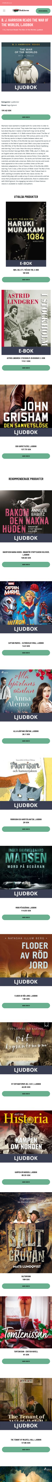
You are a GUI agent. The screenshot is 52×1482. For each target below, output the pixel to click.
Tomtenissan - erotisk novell (26, 1351)
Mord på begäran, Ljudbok (26, 907)
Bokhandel (43, 11)
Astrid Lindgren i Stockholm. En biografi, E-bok (26, 358)
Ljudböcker (15, 102)
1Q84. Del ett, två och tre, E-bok (26, 270)
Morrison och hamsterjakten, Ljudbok (26, 819)
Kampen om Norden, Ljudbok (26, 1172)
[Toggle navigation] (4, 10)
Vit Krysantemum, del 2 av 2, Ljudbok (26, 1084)
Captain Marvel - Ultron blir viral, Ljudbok (26, 643)
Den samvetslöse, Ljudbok (26, 446)
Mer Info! (26, 117)
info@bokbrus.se (7, 3)
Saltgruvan (26, 1276)
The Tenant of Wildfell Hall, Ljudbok (26, 1439)
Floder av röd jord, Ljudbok (26, 995)
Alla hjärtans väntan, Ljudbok (26, 731)
